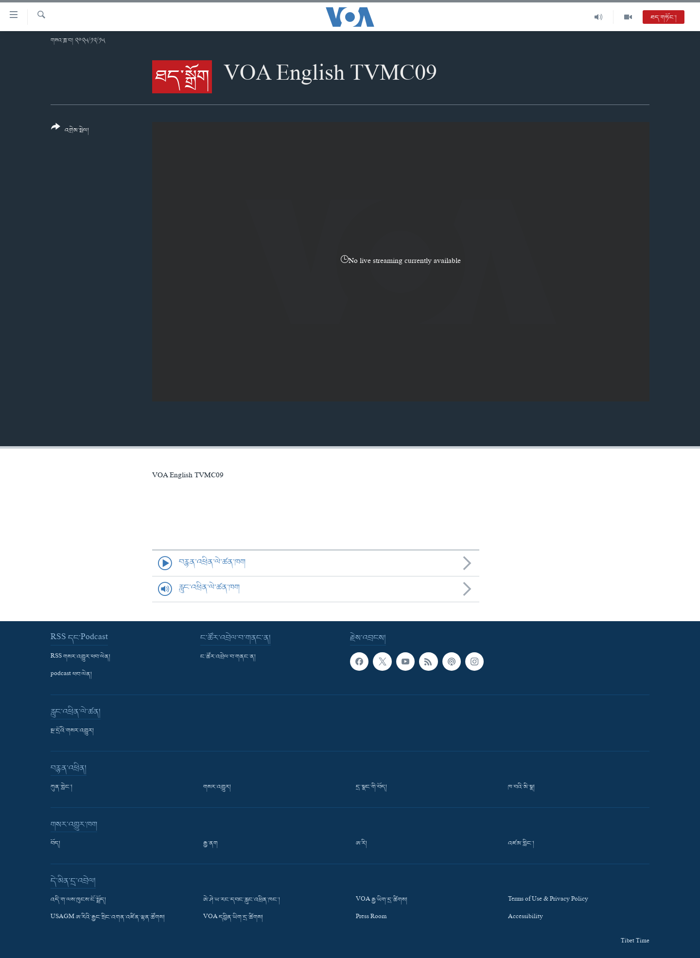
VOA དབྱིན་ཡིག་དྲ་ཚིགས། (233, 918)
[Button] (70, 132)
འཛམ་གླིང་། (521, 844)
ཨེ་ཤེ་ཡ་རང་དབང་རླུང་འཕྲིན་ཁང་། (241, 900)
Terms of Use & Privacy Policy (548, 900)
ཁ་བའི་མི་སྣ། (521, 787)
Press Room (371, 918)
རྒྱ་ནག (210, 844)
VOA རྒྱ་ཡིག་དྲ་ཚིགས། (381, 900)
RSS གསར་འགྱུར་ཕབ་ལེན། (80, 657)
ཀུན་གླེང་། (61, 787)
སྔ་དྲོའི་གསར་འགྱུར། (72, 731)
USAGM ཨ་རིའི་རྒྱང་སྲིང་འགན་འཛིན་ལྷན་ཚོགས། (108, 918)
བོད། (55, 844)
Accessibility (525, 918)
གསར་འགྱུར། (217, 787)
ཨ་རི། (361, 844)
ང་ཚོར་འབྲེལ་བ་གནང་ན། (228, 657)
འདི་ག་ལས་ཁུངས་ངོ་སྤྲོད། (78, 900)
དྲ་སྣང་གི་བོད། (371, 787)
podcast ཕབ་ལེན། (71, 674)
